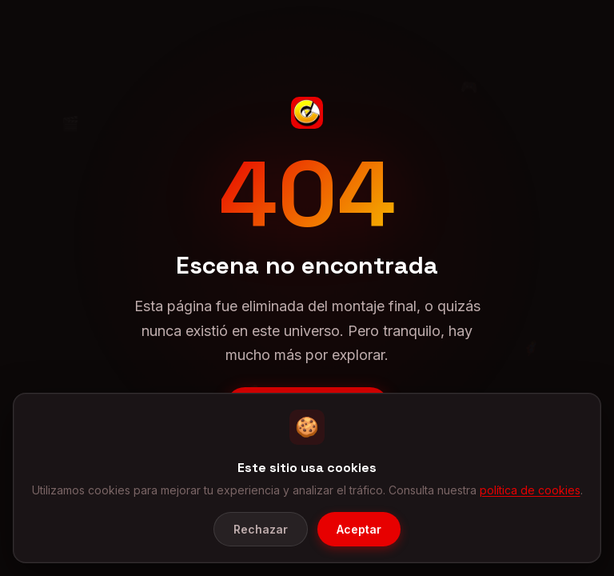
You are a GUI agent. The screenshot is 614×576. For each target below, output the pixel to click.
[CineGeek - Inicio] (307, 113)
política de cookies (530, 490)
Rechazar (260, 529)
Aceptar (359, 529)
